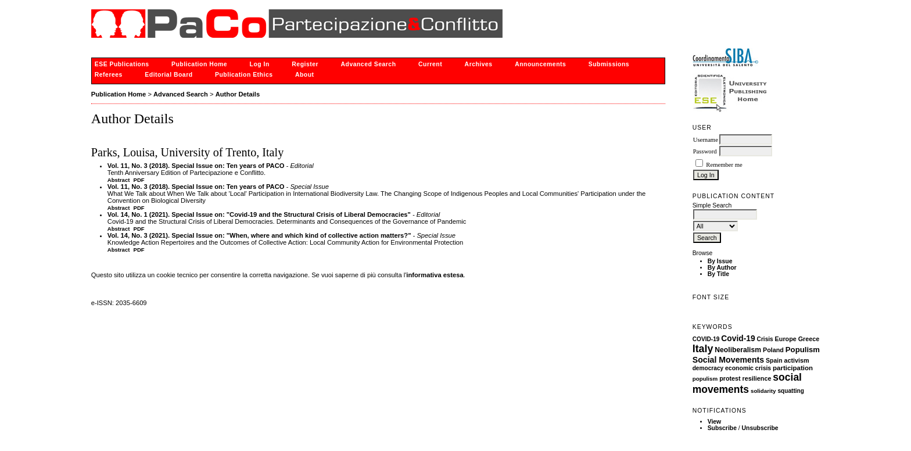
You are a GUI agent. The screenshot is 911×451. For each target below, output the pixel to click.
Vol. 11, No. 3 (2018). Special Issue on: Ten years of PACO (196, 165)
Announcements (540, 64)
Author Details (238, 94)
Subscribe (722, 428)
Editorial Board (168, 74)
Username (705, 140)
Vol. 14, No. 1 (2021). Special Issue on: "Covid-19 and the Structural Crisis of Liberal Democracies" (259, 214)
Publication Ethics (243, 74)
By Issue (720, 261)
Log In (260, 64)
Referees (109, 74)
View (715, 421)
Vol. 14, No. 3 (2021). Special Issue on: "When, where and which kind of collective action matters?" (259, 235)
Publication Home (199, 64)
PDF (139, 180)
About (304, 74)
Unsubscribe (760, 428)
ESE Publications (122, 64)
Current (430, 64)
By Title (718, 274)
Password (705, 151)
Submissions (609, 64)
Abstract (118, 180)
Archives (479, 64)
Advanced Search (368, 64)
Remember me (724, 165)
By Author (722, 267)
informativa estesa (434, 274)
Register (305, 64)
